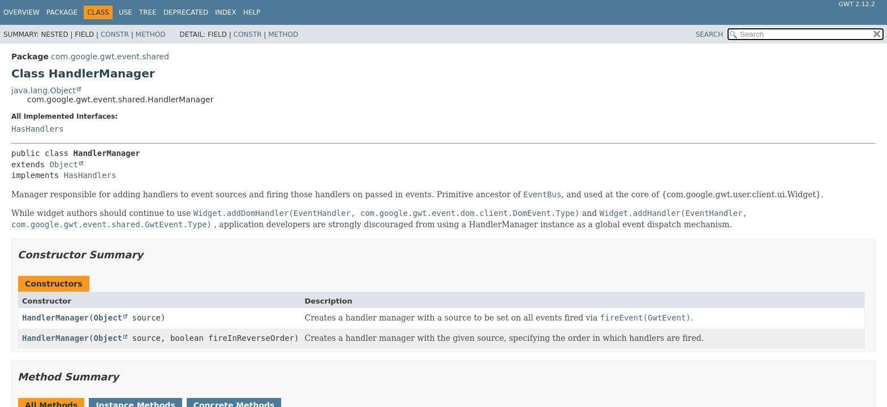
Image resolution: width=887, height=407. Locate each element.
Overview (21, 12)
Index (225, 12)
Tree (148, 12)
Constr (115, 34)
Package (61, 12)
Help (252, 12)
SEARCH (710, 34)
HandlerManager (55, 317)
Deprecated (186, 12)
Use (125, 12)
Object (63, 164)
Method (151, 34)
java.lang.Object (43, 90)
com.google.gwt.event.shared (110, 56)
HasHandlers (37, 128)
